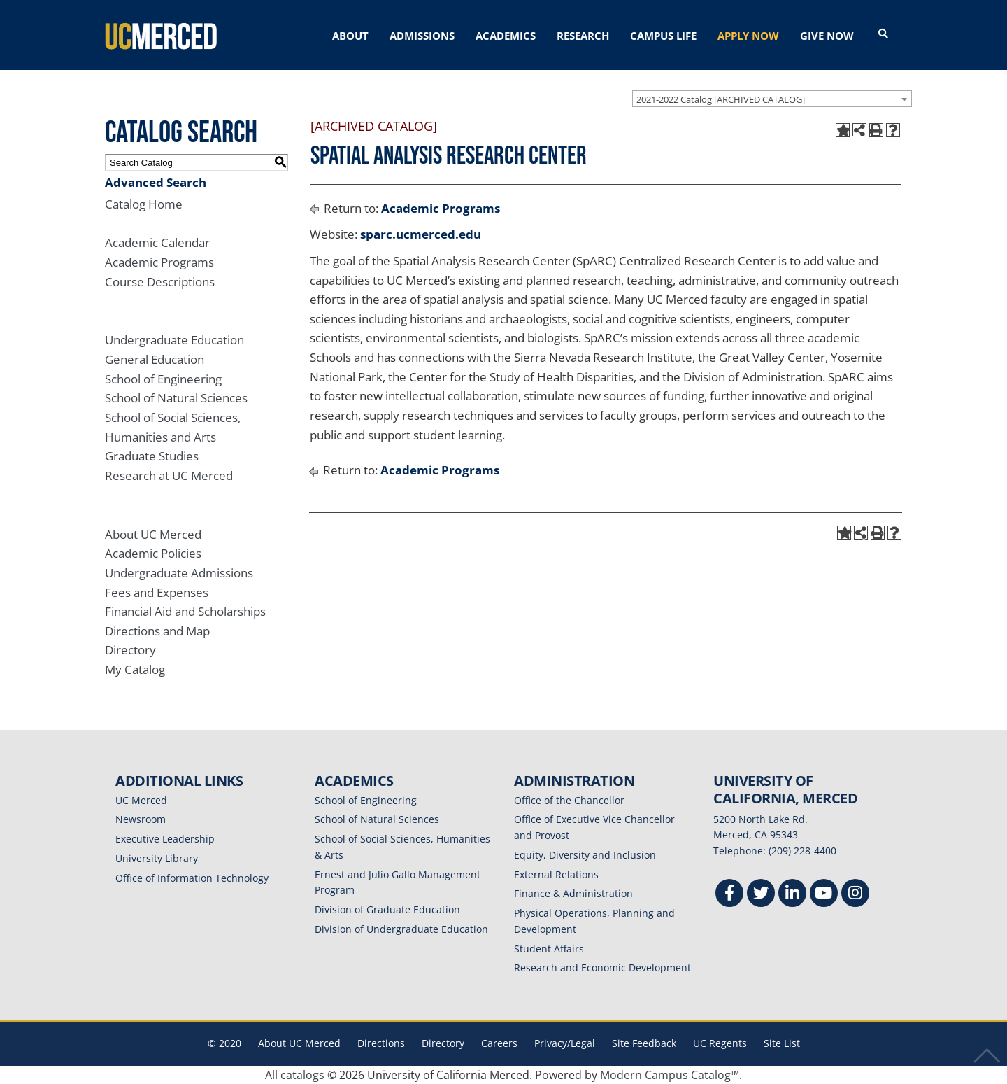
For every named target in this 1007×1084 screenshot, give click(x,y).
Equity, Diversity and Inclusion (585, 854)
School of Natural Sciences (176, 398)
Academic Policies (153, 553)
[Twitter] (761, 894)
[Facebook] (729, 894)
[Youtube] (824, 894)
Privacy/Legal (564, 1043)
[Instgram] (855, 894)
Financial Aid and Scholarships (185, 611)
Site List (782, 1043)
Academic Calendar (157, 242)
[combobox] (772, 98)
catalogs (302, 1075)
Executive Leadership (165, 838)
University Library (156, 858)
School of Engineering (163, 379)
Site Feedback (644, 1043)
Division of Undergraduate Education (401, 929)
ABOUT (350, 36)
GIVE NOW (827, 36)
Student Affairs (549, 948)
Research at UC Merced (169, 475)
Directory (130, 650)
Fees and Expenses (156, 592)
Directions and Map (157, 631)
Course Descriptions (160, 282)
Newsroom (140, 819)
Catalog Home (144, 204)
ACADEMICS (506, 36)
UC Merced (141, 800)
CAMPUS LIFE (663, 36)
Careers (499, 1043)
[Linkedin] (792, 894)
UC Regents (720, 1043)
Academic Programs (159, 262)
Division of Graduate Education (387, 909)
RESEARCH (583, 36)
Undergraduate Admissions (179, 573)
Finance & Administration (573, 893)
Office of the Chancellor (569, 800)
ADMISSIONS (422, 36)
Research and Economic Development (602, 967)
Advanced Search (155, 182)
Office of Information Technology (192, 878)
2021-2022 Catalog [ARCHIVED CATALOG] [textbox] (720, 99)
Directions (381, 1043)
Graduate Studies (152, 456)
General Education (154, 359)
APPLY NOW (748, 36)
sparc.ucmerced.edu (420, 234)
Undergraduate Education (174, 340)
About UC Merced (153, 534)
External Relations (556, 874)
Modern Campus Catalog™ (669, 1075)
